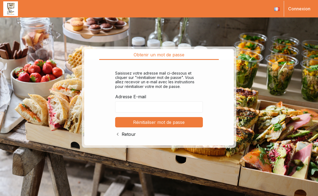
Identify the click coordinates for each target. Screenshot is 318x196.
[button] (277, 9)
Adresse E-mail (130, 96)
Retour (129, 134)
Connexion (299, 8)
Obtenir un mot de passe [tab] (159, 54)
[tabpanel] (159, 103)
